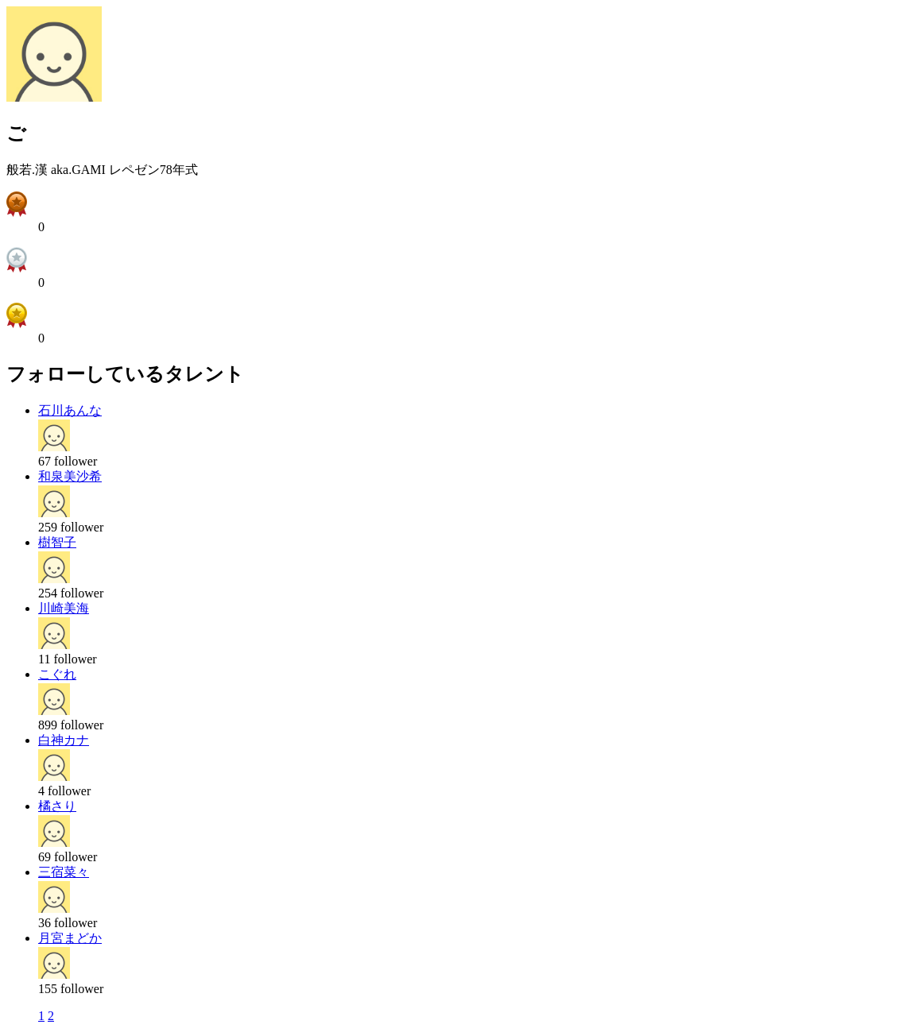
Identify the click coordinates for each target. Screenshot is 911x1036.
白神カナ (63, 740)
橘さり (57, 806)
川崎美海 (63, 608)
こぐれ (57, 674)
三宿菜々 (63, 872)
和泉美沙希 (70, 476)
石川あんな (70, 410)
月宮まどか (70, 938)
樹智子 (57, 542)
